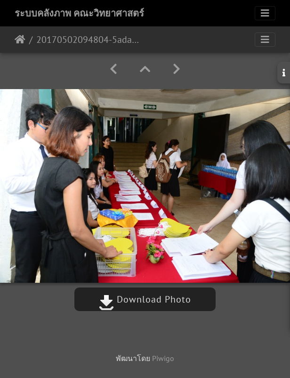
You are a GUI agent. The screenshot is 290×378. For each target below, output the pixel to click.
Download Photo (145, 299)
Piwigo (163, 358)
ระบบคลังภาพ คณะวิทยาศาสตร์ (79, 13)
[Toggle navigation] (265, 13)
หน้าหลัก (20, 40)
